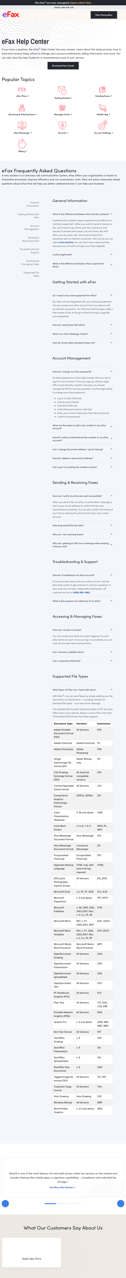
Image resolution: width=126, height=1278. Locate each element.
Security (62, 132)
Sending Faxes (102, 95)
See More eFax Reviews (61, 1187)
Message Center (62, 114)
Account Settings (102, 132)
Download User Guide (63, 65)
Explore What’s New (80, 2)
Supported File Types (31, 274)
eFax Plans (21, 95)
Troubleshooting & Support (29, 250)
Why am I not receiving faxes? (68, 534)
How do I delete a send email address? (73, 458)
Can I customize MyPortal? (66, 660)
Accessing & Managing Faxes (30, 262)
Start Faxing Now (103, 14)
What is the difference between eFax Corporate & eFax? (78, 265)
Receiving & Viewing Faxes (22, 114)
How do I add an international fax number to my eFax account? (80, 439)
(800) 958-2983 (81, 592)
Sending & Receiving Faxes (30, 239)
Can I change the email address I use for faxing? (78, 449)
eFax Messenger (22, 132)
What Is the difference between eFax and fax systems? (81, 214)
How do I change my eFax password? (72, 371)
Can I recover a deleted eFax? (68, 651)
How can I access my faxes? (67, 629)
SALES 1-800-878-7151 (64, 7)
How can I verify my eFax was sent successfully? (77, 495)
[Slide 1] (50, 1203)
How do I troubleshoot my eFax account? (74, 575)
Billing (21, 151)
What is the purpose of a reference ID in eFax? (77, 600)
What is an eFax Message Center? (70, 333)
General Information (32, 204)
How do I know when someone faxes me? (74, 342)
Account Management (31, 227)
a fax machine (65, 242)
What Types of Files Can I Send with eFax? (74, 689)
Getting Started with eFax (28, 216)
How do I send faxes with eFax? (69, 324)
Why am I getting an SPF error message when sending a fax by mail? (81, 545)
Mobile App (102, 114)
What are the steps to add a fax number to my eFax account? (79, 427)
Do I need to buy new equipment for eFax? (75, 295)
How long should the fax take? (68, 525)
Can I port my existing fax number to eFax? (75, 466)
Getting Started (62, 97)
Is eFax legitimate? (62, 254)
